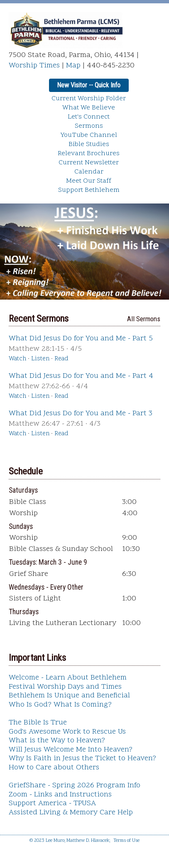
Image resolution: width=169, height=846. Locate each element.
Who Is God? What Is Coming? (60, 705)
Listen (40, 359)
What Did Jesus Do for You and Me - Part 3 (80, 413)
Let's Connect (89, 117)
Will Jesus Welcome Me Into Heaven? (70, 749)
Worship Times (34, 65)
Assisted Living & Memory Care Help (71, 812)
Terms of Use (126, 841)
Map (73, 65)
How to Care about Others (54, 767)
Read (61, 359)
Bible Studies (89, 144)
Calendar (88, 171)
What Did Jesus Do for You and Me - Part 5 (81, 338)
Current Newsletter (89, 162)
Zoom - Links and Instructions (60, 794)
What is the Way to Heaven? (57, 740)
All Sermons (143, 319)
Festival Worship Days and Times (65, 687)
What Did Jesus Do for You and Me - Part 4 (81, 376)
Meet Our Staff (88, 181)
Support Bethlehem (89, 190)
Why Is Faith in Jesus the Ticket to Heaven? (82, 758)
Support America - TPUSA (52, 803)
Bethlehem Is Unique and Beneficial (69, 695)
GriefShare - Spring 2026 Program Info (74, 785)
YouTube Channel (89, 135)
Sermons (89, 126)
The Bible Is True (38, 722)
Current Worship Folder (88, 98)
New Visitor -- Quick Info (88, 85)
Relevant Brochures (89, 153)
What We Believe (88, 107)
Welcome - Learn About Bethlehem (68, 677)
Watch (17, 359)
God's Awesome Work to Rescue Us (67, 732)
